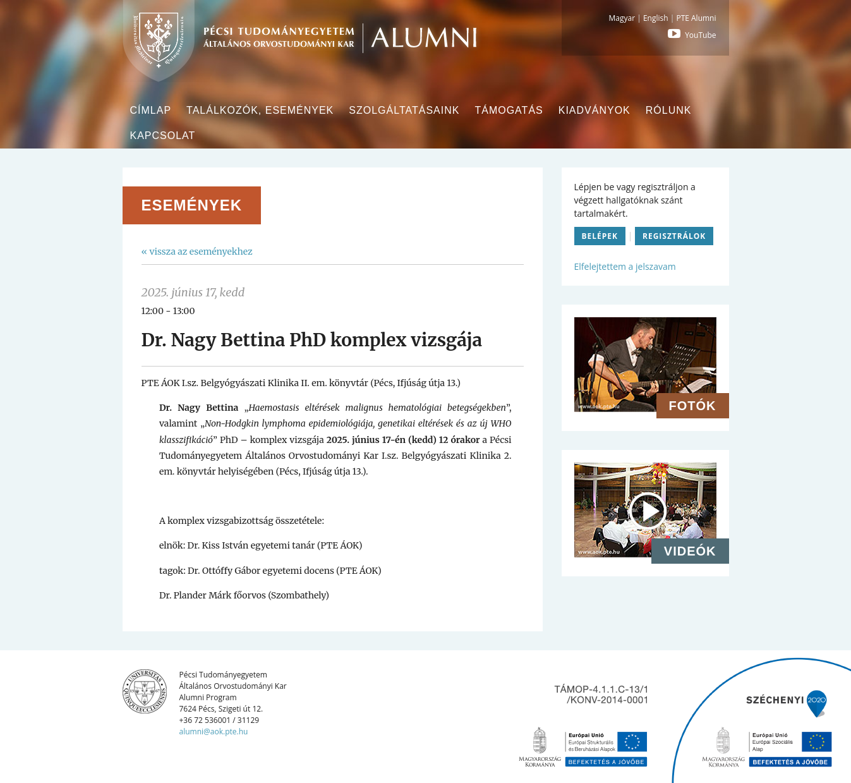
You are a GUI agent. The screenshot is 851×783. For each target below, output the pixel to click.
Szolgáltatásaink (404, 110)
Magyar (622, 18)
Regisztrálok (674, 236)
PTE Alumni (696, 18)
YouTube (690, 35)
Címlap (151, 110)
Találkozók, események (260, 110)
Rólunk (669, 110)
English (655, 18)
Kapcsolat (163, 135)
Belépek (600, 236)
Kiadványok (594, 110)
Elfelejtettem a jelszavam (625, 266)
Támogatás (508, 110)
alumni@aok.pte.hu (213, 731)
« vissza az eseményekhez (197, 251)
